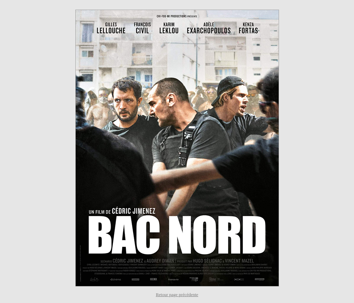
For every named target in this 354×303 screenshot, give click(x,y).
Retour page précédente (177, 294)
